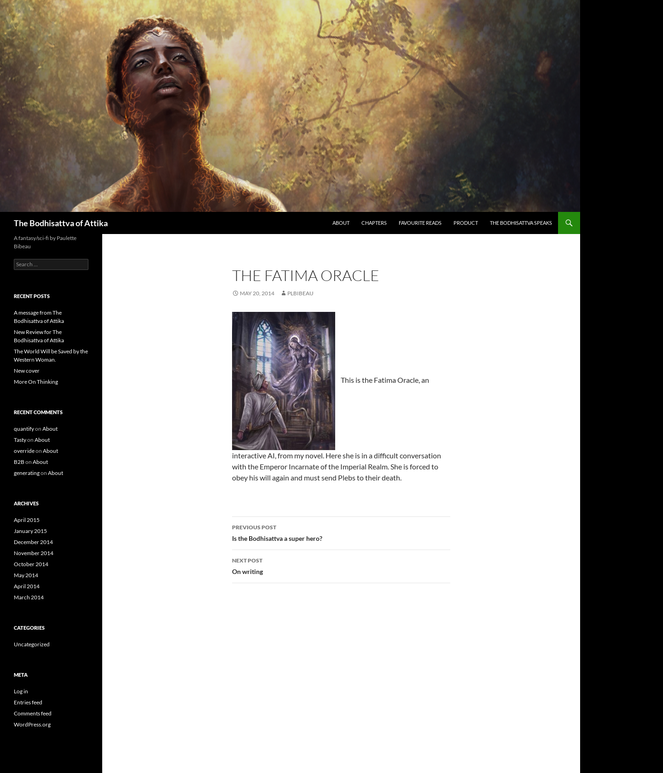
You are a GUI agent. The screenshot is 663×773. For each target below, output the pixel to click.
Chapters (374, 223)
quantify (24, 428)
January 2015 (30, 530)
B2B (19, 461)
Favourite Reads (420, 223)
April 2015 (27, 519)
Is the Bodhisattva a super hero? (341, 532)
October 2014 (31, 564)
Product (466, 223)
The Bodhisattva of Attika (61, 223)
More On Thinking (36, 381)
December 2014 (33, 542)
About (340, 223)
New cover (27, 370)
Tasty (20, 439)
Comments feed (33, 713)
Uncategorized (32, 644)
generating (27, 472)
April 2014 (27, 586)
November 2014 (33, 553)
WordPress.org (32, 724)
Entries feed (28, 702)
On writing (341, 565)
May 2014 (26, 575)
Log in (21, 691)
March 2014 (29, 597)
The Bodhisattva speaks (521, 223)
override (24, 450)
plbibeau (300, 293)
